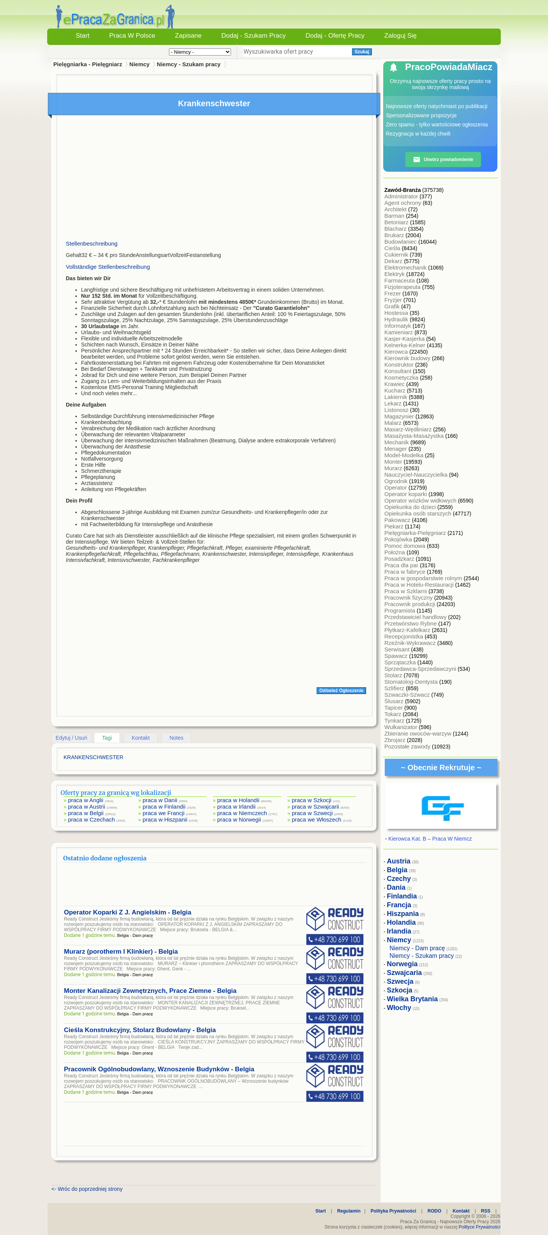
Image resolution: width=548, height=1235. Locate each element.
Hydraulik (397, 319)
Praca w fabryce (405, 571)
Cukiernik (397, 254)
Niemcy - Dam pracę (417, 948)
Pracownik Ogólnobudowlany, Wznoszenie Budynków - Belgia (159, 1069)
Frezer (393, 293)
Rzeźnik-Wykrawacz (410, 643)
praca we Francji (164, 813)
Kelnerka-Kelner (405, 345)
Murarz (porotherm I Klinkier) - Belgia (121, 951)
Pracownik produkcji (410, 604)
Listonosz (397, 410)
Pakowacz (398, 520)
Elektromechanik (406, 267)
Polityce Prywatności (479, 1227)
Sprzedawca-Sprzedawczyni (421, 668)
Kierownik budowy (408, 358)
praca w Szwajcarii (315, 806)
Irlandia (399, 931)
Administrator (402, 196)
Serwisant (397, 649)
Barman (395, 215)
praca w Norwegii (239, 819)
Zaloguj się (400, 35)
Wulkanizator (401, 727)
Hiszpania (403, 913)
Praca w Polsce (132, 35)
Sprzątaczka (400, 662)
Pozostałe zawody (408, 746)
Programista (400, 610)
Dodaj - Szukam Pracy (253, 35)
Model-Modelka (404, 455)
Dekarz (394, 261)
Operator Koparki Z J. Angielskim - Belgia (127, 912)
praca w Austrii (86, 806)
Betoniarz (397, 222)
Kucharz (395, 390)
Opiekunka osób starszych (418, 513)
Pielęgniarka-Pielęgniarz (416, 533)
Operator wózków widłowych (421, 500)
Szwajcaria (404, 973)
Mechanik (397, 442)
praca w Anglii (86, 800)
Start (82, 35)
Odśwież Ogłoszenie (341, 690)
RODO (434, 1211)
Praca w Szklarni (406, 591)
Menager (396, 448)
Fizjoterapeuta (403, 287)
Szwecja (400, 981)
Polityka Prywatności (393, 1211)
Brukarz (395, 235)
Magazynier (400, 416)
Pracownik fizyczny (409, 597)
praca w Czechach (91, 819)
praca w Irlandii (236, 806)
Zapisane (188, 35)
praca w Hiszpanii (165, 819)
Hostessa (397, 313)
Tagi (107, 738)
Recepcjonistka (404, 636)
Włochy (399, 1008)
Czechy (399, 878)
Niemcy (139, 64)
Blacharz (396, 228)
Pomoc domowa (405, 546)
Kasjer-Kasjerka (405, 338)
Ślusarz (394, 701)
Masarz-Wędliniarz (408, 429)
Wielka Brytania (412, 999)
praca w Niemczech (242, 813)
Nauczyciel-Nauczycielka (416, 474)
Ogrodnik (396, 481)
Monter (394, 461)
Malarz (393, 423)
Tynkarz (395, 720)
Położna (395, 552)
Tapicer (394, 707)
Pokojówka (399, 539)
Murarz (394, 468)
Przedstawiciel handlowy (416, 617)
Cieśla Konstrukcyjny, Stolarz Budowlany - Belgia (140, 1030)
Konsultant (398, 371)
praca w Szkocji (311, 800)
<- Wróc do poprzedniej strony (87, 1189)
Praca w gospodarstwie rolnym (424, 578)
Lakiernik (396, 397)
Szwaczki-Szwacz (407, 694)
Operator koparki (406, 494)
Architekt (396, 209)
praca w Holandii (238, 800)
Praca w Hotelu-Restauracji (419, 584)
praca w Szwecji (312, 813)
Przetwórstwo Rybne (411, 623)
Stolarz (394, 675)
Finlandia (402, 896)
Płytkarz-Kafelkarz (408, 630)
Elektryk (395, 274)
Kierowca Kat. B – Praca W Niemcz (430, 839)
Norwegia (402, 964)
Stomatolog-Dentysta (411, 681)
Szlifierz (395, 688)
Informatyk (398, 325)
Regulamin (348, 1211)
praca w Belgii (86, 813)
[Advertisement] (214, 178)
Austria (399, 861)
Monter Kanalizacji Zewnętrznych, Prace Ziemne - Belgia (150, 990)
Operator (396, 487)
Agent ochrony (403, 202)
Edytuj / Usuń (71, 738)
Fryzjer (393, 300)
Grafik (392, 306)
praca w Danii (160, 800)
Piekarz (394, 526)
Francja (399, 905)
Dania (396, 887)
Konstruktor (399, 364)
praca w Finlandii (164, 806)
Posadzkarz (400, 558)
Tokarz (393, 714)
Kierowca (396, 351)
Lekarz (393, 403)
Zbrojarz (395, 740)
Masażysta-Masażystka (414, 435)
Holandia (401, 922)
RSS (486, 1211)
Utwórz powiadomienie (443, 159)
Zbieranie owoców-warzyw (418, 733)
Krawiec (395, 384)
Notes (176, 738)
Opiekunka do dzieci (410, 507)
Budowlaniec (401, 241)
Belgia (397, 870)
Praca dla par (402, 565)
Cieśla (393, 248)
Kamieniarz (399, 332)
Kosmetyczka (402, 377)
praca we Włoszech (316, 819)
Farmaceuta (400, 280)
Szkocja (400, 990)
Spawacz (396, 656)
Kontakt (141, 738)
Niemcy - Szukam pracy (189, 64)
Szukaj (362, 51)
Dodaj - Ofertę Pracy (335, 35)
